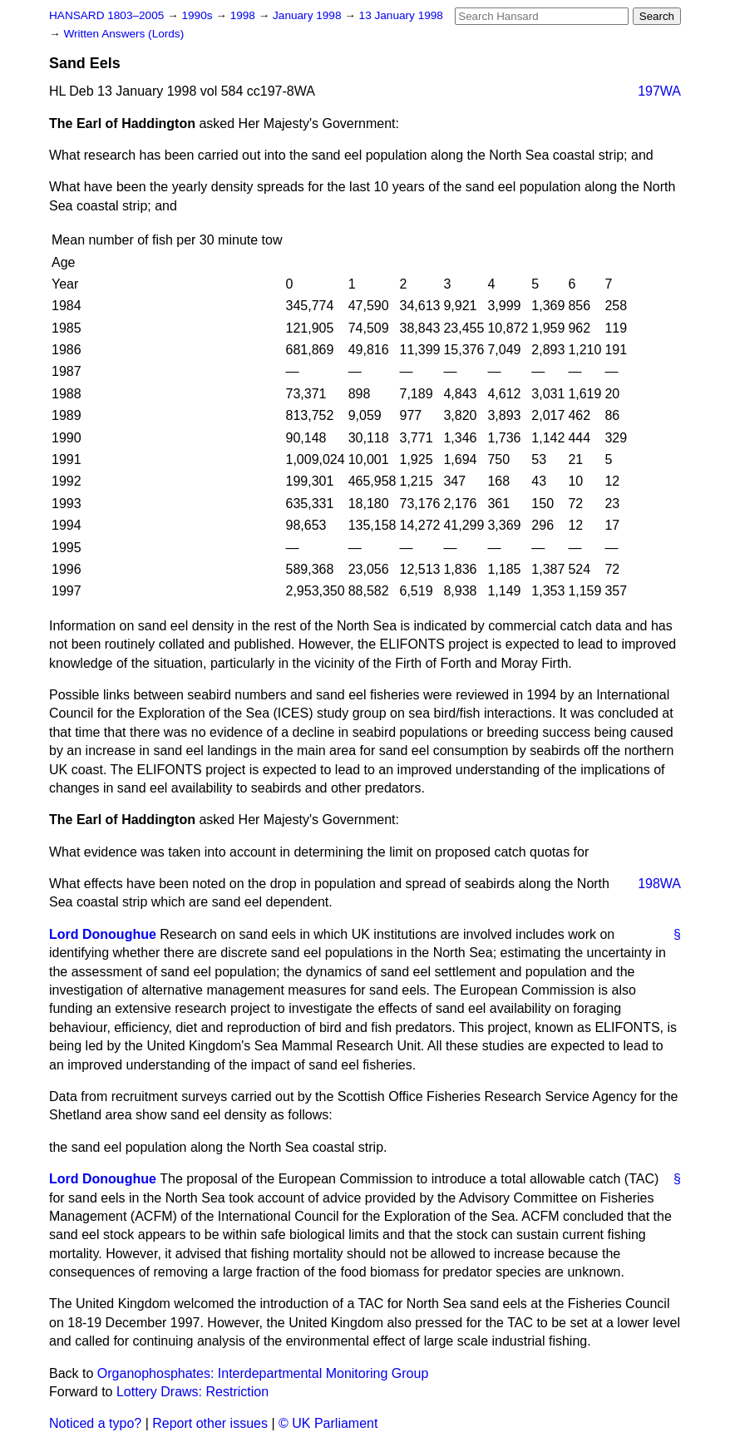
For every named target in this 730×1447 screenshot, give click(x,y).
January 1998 (308, 15)
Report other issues (210, 1423)
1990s (198, 15)
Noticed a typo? (95, 1423)
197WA (659, 91)
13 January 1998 (401, 15)
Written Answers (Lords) (123, 33)
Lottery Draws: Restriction (192, 1392)
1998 (244, 15)
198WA (659, 884)
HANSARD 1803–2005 (106, 15)
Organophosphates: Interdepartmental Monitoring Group (262, 1373)
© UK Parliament (328, 1423)
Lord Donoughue (102, 934)
